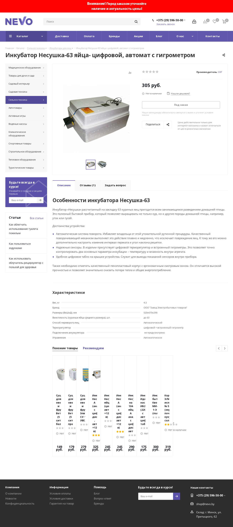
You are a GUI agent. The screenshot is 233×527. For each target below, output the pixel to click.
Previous (219, 348)
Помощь (100, 459)
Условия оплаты (60, 465)
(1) (88, 185)
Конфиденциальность (19, 475)
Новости (10, 470)
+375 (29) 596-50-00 (169, 20)
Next (225, 348)
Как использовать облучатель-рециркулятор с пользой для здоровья (26, 263)
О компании (13, 465)
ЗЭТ (220, 72)
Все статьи (37, 218)
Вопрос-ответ (102, 470)
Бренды (99, 475)
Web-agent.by (219, 515)
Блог (97, 465)
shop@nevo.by (205, 476)
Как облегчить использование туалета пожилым (23, 229)
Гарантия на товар (62, 475)
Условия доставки (61, 470)
